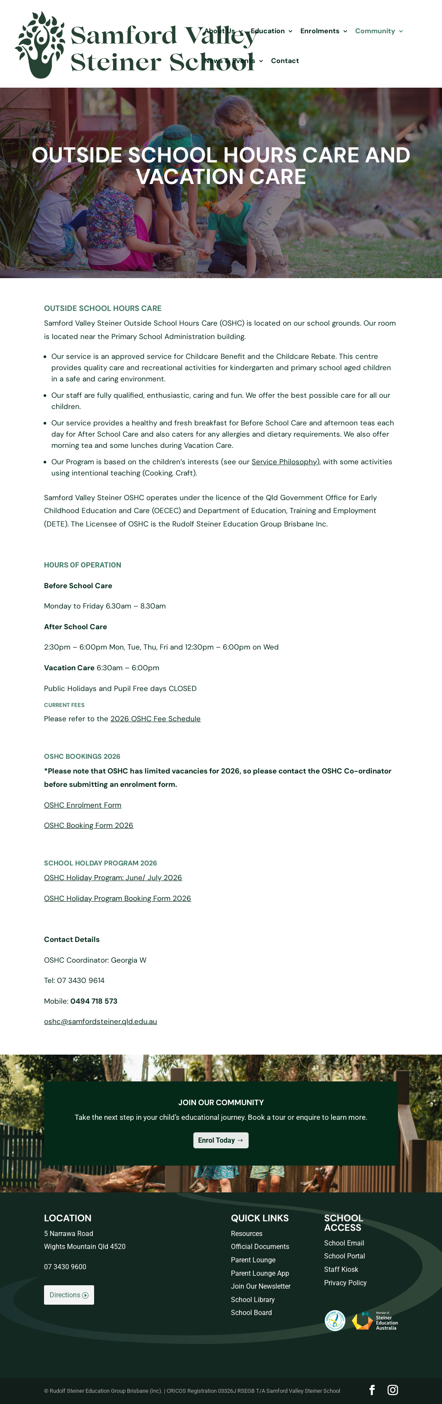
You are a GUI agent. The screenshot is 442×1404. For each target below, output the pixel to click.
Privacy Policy (345, 1283)
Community (375, 31)
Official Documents (260, 1246)
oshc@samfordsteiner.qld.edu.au (100, 1021)
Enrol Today (216, 1140)
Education (268, 31)
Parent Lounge (253, 1260)
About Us (219, 31)
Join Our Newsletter (260, 1286)
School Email (344, 1243)
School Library (253, 1300)
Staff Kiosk (341, 1269)
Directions (65, 1295)
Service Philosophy (284, 461)
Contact (285, 61)
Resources (246, 1234)
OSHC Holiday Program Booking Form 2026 (117, 898)
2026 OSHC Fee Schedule (155, 718)
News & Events (230, 61)
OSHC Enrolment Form (82, 805)
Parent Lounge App (260, 1273)
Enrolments (320, 31)
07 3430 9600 (65, 1267)
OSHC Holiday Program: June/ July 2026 (113, 877)
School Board (251, 1313)
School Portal (344, 1256)
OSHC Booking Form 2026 (88, 825)
